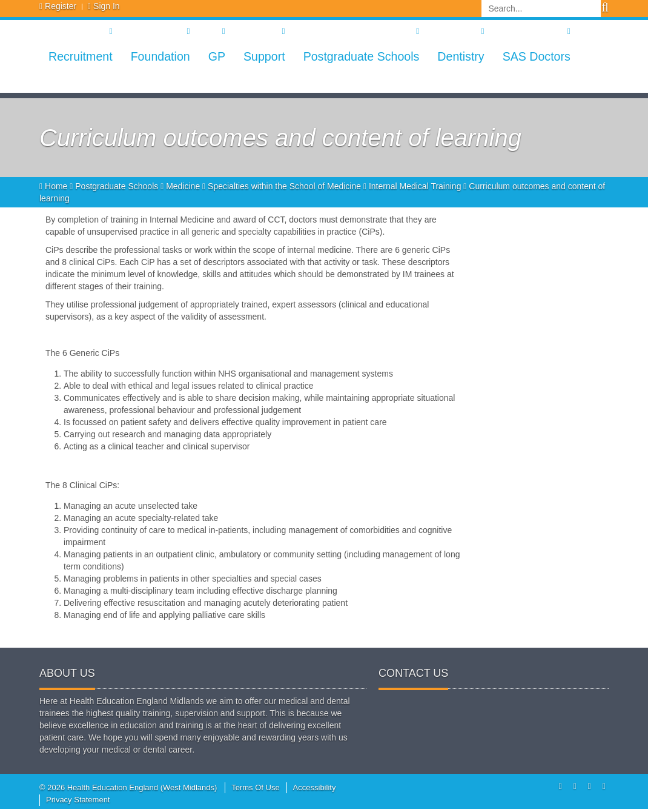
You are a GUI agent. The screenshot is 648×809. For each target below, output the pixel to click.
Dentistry (460, 56)
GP (216, 56)
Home (54, 186)
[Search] (541, 8)
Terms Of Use (255, 787)
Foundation (160, 56)
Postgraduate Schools (361, 56)
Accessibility (314, 787)
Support (264, 56)
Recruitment (80, 56)
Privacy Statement (78, 799)
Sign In (106, 6)
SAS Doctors (536, 56)
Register (60, 6)
